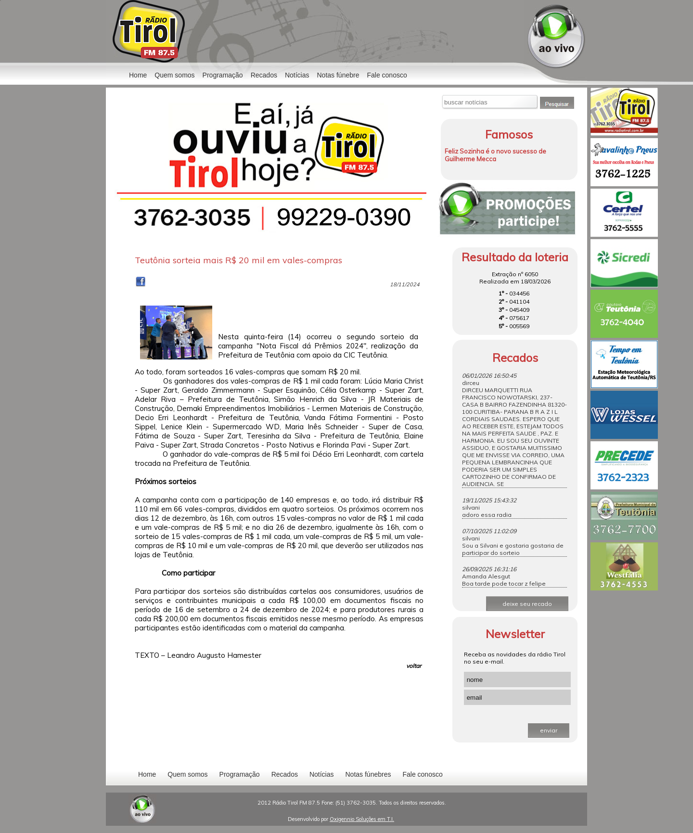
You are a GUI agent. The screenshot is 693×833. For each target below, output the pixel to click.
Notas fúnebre (338, 75)
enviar (548, 730)
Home (138, 75)
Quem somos (174, 75)
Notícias (321, 774)
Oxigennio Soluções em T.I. (362, 819)
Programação (223, 75)
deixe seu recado (527, 603)
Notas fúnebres (368, 774)
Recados (264, 75)
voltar (413, 665)
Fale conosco (387, 75)
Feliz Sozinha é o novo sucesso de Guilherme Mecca (495, 155)
